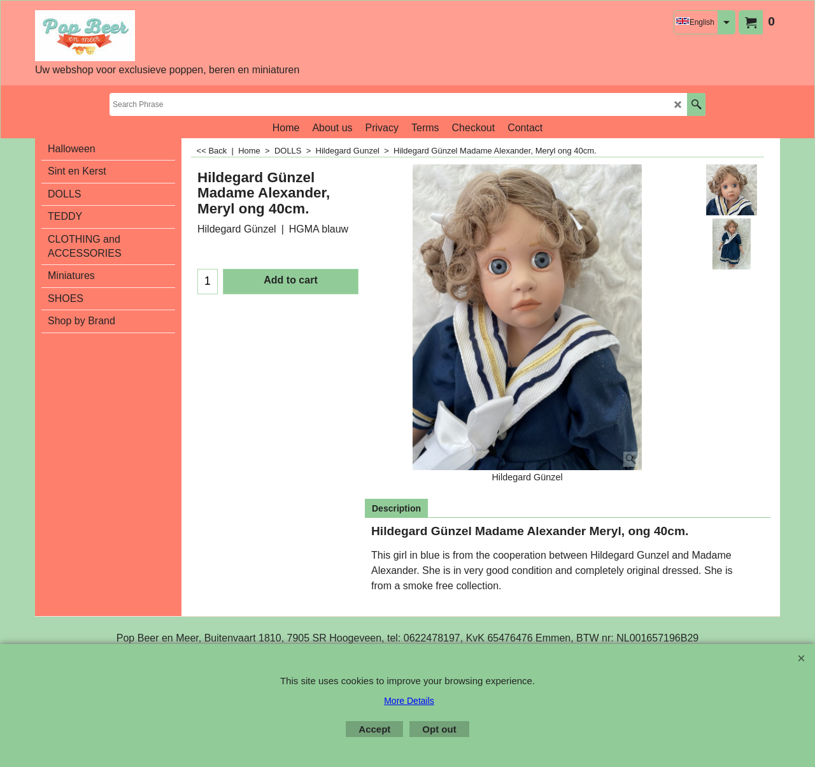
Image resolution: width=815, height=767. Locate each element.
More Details (409, 701)
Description (396, 508)
